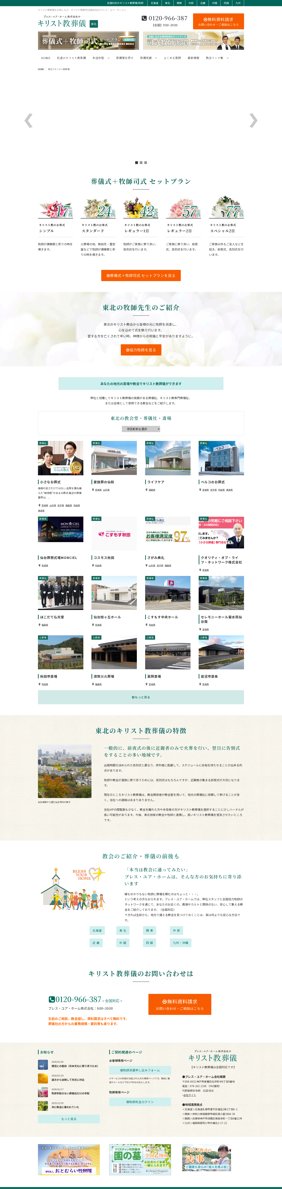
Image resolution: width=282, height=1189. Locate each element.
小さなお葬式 (50, 480)
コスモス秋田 (104, 554)
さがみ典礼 (155, 554)
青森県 (41, 508)
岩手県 (60, 503)
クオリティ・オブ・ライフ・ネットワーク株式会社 (221, 556)
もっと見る (141, 690)
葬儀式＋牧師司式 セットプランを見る (141, 275)
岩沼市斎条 (209, 669)
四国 (226, 3)
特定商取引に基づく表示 (220, 1181)
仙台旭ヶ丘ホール (107, 612)
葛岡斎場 (154, 669)
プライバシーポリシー (193, 1181)
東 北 (122, 924)
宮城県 (45, 503)
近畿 (202, 3)
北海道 (154, 3)
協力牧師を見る (141, 349)
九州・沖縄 (180, 936)
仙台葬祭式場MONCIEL (58, 554)
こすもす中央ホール (162, 612)
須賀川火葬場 (104, 669)
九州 (238, 3)
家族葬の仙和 (104, 480)
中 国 (122, 936)
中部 (191, 3)
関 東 (149, 924)
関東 (179, 3)
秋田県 (76, 503)
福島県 (68, 503)
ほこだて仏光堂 (52, 612)
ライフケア (155, 480)
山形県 (53, 503)
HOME (41, 69)
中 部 (176, 924)
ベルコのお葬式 (213, 480)
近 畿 (96, 936)
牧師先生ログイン (140, 1095)
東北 (167, 3)
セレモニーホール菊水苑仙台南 (221, 614)
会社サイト (189, 1088)
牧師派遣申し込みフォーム (140, 1063)
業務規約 (239, 1181)
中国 (214, 3)
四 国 (149, 936)
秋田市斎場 (48, 669)
